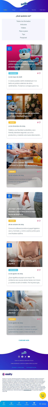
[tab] (5, 10)
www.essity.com (27, 390)
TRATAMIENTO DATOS (31, 367)
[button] (4, 404)
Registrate (44, 403)
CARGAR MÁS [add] (24, 340)
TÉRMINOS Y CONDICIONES (18, 367)
